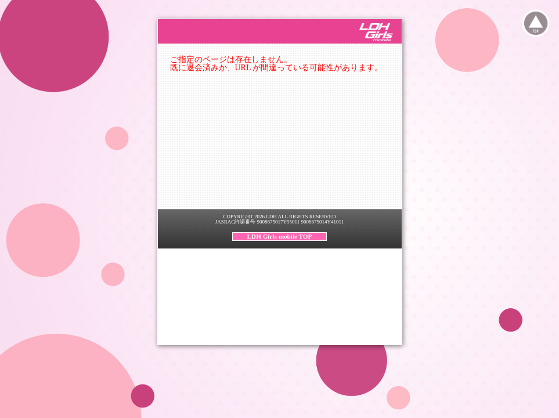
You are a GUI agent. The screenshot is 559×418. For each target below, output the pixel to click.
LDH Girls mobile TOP (279, 236)
